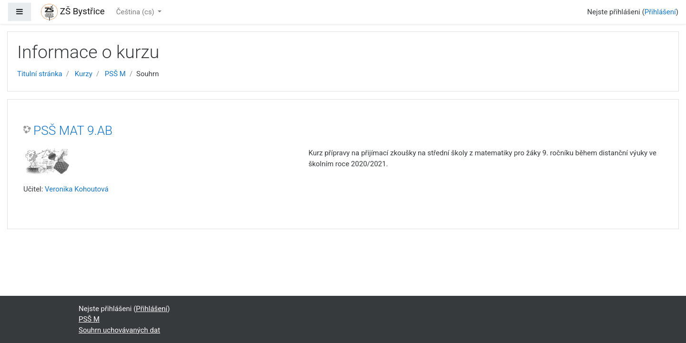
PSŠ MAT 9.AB (72, 130)
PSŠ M (115, 74)
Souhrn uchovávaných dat (119, 330)
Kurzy (83, 74)
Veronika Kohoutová (76, 189)
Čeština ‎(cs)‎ (136, 12)
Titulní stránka (39, 74)
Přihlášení (660, 12)
